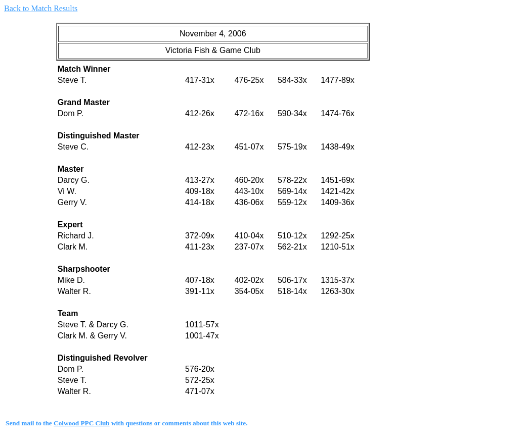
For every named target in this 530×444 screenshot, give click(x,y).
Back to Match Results (40, 8)
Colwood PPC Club (82, 423)
